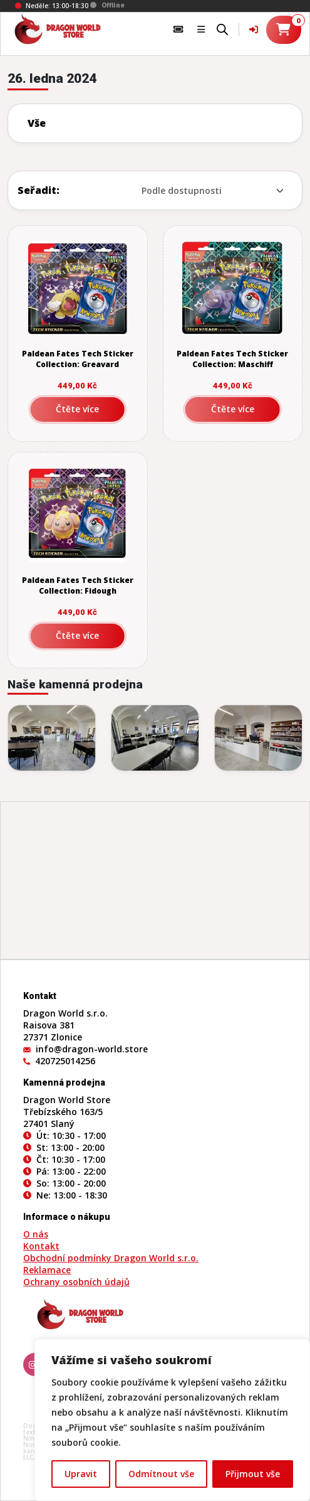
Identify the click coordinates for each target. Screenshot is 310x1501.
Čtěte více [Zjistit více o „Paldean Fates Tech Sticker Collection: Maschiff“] (232, 409)
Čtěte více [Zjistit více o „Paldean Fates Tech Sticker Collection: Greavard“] (77, 409)
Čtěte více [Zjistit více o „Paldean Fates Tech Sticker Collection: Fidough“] (77, 635)
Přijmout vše (252, 1474)
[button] (201, 29)
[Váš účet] (253, 29)
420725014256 (65, 1061)
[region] (172, 1420)
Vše (37, 123)
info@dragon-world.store (92, 1049)
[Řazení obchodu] (189, 190)
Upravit (81, 1474)
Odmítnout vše (161, 1474)
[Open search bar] (222, 28)
